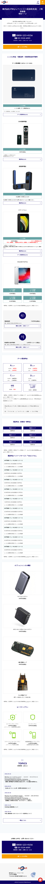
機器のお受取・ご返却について (22, 325)
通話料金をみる (22, 159)
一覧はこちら (22, 820)
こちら (27, 305)
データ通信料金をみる (22, 114)
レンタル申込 (22, 46)
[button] (40, 880)
